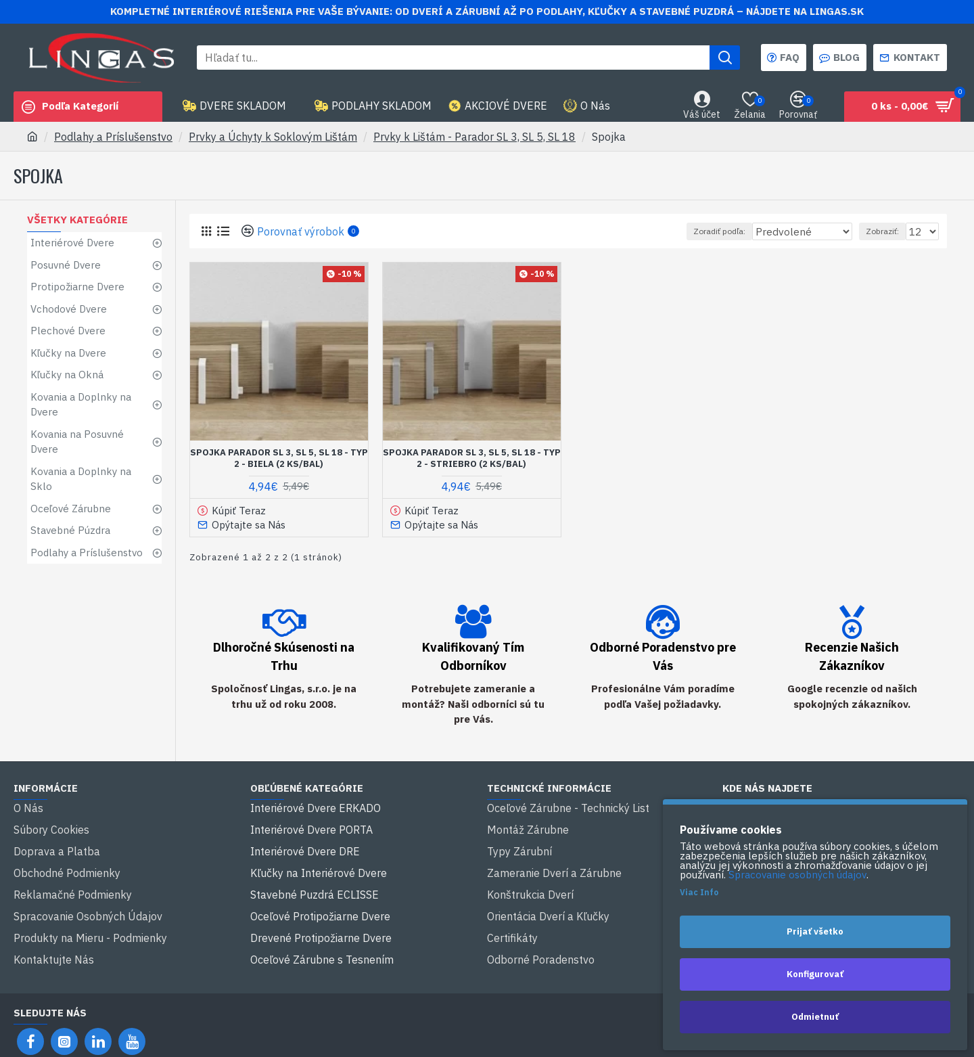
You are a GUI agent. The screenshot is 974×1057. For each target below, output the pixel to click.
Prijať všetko (815, 931)
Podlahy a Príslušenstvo (113, 136)
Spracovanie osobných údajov (797, 875)
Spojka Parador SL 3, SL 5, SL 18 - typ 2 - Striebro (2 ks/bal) (472, 458)
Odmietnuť (815, 1016)
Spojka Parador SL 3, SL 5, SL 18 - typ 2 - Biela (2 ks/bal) (279, 458)
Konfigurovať (815, 974)
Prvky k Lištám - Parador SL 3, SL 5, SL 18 (474, 136)
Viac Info (699, 892)
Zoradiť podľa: (723, 231)
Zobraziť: (886, 231)
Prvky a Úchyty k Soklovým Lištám (273, 136)
